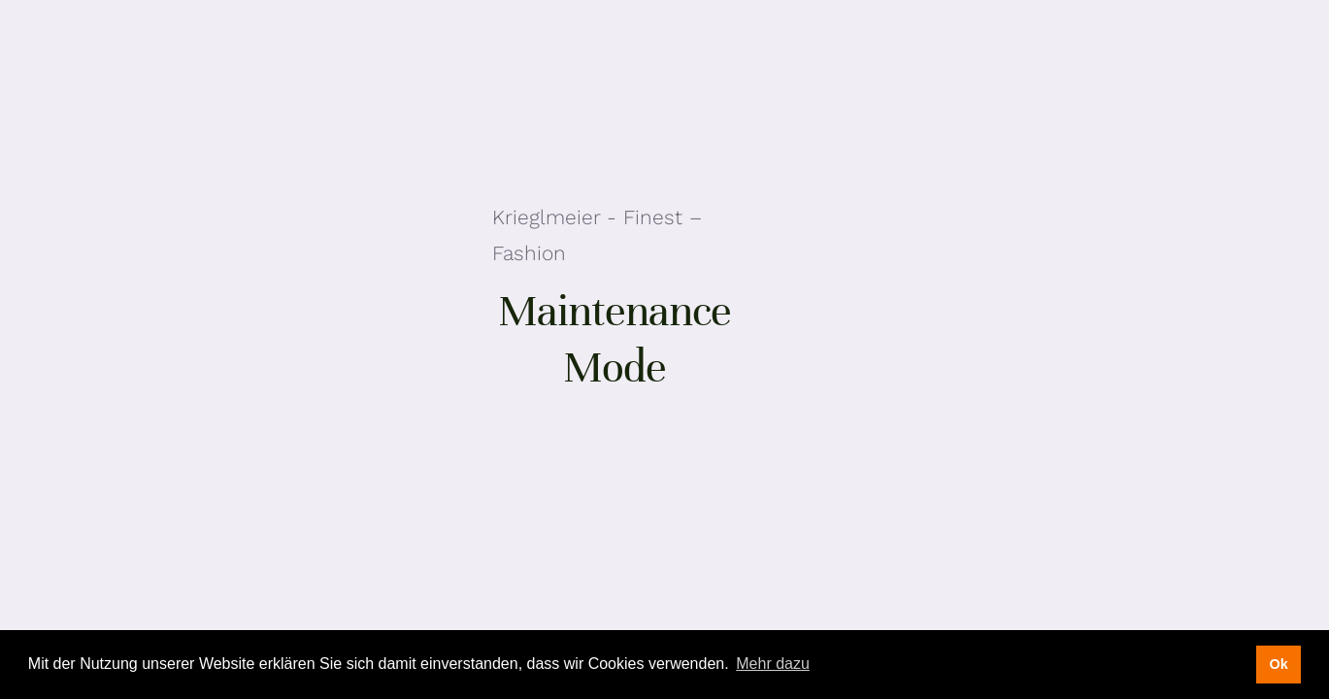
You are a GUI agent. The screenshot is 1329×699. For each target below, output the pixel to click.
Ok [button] (1278, 664)
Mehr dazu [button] (773, 663)
